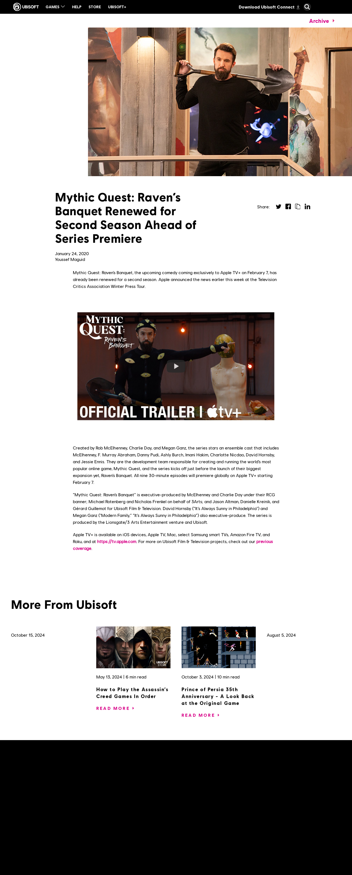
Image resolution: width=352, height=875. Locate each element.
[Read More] (113, 708)
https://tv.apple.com (116, 541)
